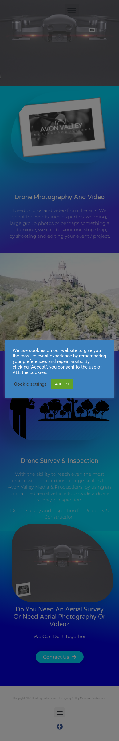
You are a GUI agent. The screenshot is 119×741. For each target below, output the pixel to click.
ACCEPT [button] (62, 384)
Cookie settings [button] (30, 384)
